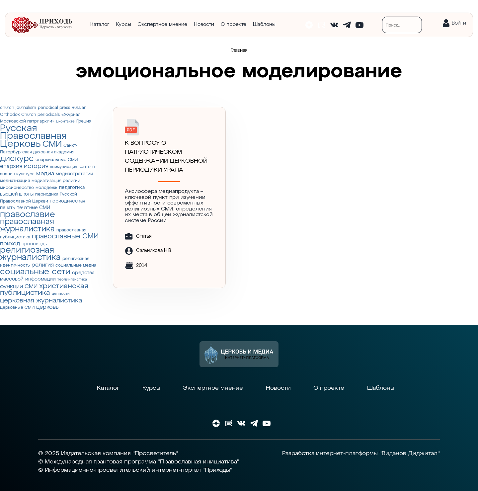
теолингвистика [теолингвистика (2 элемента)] (72, 279)
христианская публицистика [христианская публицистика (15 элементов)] (44, 290)
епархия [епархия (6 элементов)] (11, 166)
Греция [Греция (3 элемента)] (83, 121)
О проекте (233, 24)
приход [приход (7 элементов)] (10, 244)
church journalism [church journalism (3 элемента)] (18, 108)
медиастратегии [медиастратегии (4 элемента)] (74, 174)
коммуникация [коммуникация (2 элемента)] (63, 167)
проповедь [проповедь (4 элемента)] (34, 244)
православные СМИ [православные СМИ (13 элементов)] (65, 236)
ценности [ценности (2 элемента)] (61, 293)
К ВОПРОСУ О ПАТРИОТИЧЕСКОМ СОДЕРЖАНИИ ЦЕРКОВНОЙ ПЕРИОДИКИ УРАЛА (166, 156)
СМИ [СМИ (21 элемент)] (52, 144)
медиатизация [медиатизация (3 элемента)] (15, 181)
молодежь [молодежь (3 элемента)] (46, 188)
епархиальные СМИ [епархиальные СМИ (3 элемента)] (57, 160)
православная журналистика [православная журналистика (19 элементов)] (27, 225)
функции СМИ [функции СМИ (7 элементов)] (19, 286)
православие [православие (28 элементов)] (27, 214)
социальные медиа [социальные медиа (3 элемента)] (75, 265)
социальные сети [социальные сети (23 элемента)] (35, 272)
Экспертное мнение (162, 24)
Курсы (123, 24)
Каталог (99, 24)
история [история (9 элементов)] (36, 166)
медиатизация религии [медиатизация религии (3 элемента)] (56, 181)
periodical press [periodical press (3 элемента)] (54, 108)
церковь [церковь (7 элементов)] (47, 307)
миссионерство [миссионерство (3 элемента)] (17, 188)
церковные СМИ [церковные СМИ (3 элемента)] (17, 307)
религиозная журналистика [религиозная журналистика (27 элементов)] (30, 254)
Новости (204, 24)
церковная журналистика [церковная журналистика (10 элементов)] (41, 300)
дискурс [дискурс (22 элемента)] (17, 159)
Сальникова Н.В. (154, 250)
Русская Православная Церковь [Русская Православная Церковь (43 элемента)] (33, 136)
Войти (459, 23)
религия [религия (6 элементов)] (43, 265)
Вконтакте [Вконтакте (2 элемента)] (65, 121)
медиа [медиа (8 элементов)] (45, 174)
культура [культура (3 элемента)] (25, 174)
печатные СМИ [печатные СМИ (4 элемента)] (33, 207)
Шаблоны (264, 24)
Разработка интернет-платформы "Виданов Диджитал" (361, 453)
